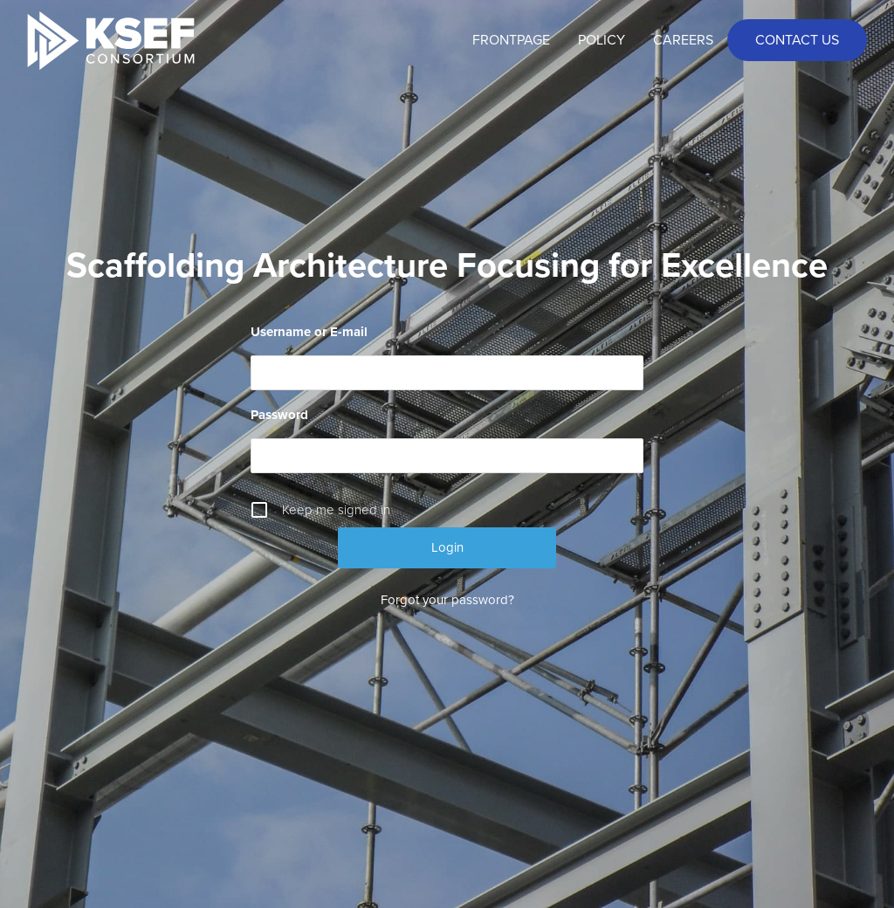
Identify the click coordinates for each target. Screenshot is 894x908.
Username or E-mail (309, 332)
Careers (683, 40)
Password (279, 415)
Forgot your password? (447, 600)
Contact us (797, 40)
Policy (601, 40)
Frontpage (511, 40)
